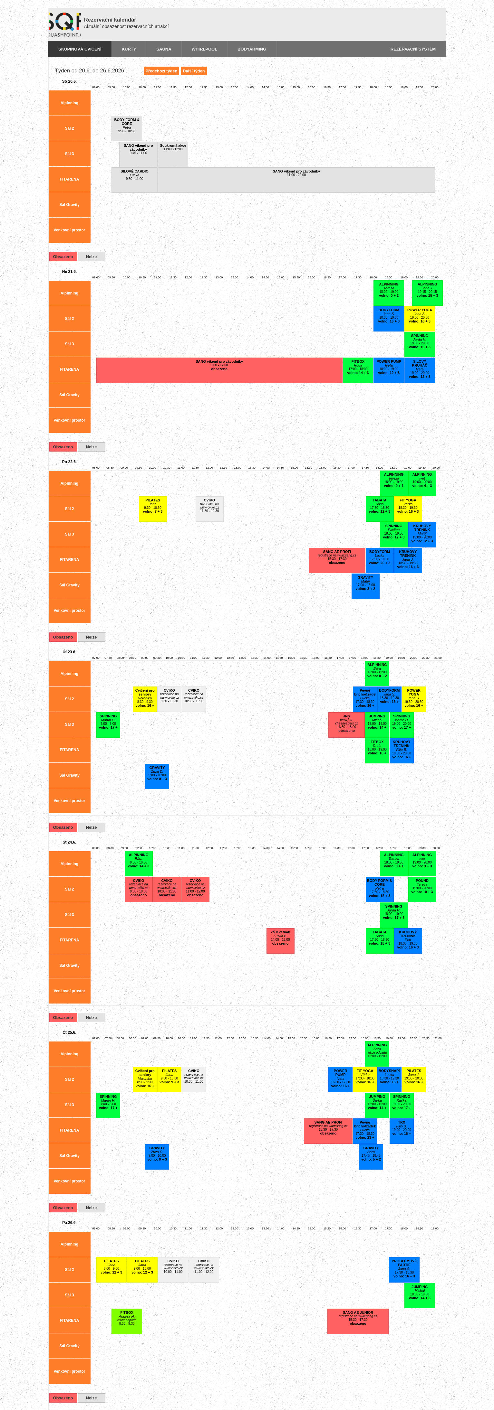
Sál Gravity (69, 204)
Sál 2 (69, 128)
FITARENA (69, 179)
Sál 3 (69, 154)
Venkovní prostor (69, 230)
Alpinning (69, 103)
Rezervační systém (413, 49)
